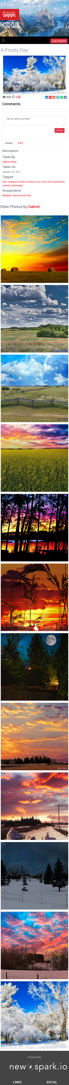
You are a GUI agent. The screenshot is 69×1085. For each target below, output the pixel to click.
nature (23, 181)
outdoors (32, 181)
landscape (17, 185)
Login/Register (59, 41)
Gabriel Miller (9, 161)
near (4, 181)
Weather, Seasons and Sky (16, 195)
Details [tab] (9, 143)
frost (50, 181)
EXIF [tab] (20, 143)
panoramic (59, 181)
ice (39, 181)
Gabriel (34, 207)
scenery (6, 185)
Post (59, 130)
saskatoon (13, 181)
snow (44, 181)
